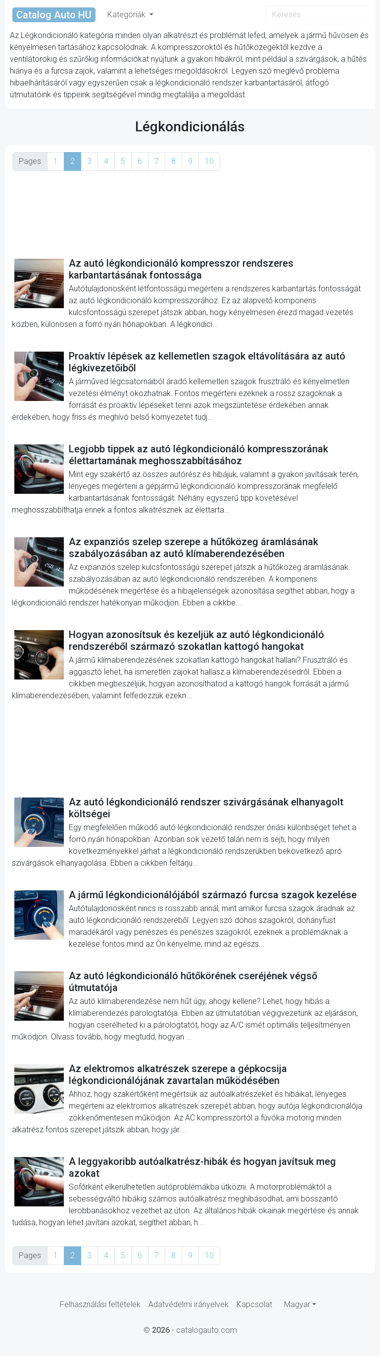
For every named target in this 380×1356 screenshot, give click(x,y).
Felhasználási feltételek (100, 1304)
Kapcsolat (254, 1304)
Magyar (297, 1304)
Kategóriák (127, 14)
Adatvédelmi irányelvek (188, 1304)
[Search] (317, 14)
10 (209, 161)
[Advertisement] (190, 213)
